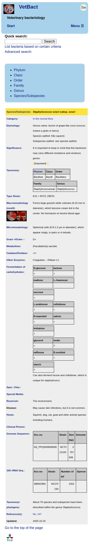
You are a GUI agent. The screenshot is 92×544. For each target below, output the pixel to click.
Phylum (19, 70)
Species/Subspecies (29, 96)
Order (18, 80)
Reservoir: (12, 401)
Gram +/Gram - (15, 239)
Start (11, 26)
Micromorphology (16, 227)
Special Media (14, 394)
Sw (83, 7)
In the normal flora (43, 118)
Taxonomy (12, 170)
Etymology (12, 125)
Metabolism (13, 246)
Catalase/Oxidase (16, 253)
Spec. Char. (13, 387)
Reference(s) (14, 514)
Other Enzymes (15, 260)
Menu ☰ (77, 26)
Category (11, 118)
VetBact (28, 7)
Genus (19, 90)
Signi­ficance (13, 148)
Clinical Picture (15, 427)
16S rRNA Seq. (15, 470)
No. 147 (37, 514)
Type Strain (13, 196)
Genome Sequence (17, 433)
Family (19, 85)
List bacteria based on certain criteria (33, 46)
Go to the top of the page (24, 528)
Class (18, 75)
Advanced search (18, 52)
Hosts (9, 414)
